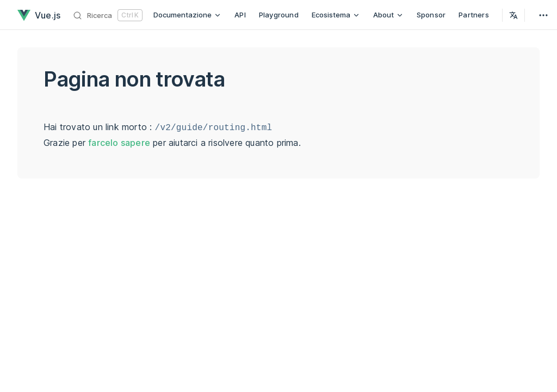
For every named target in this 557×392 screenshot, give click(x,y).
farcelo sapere (119, 142)
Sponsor (431, 14)
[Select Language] (513, 15)
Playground (279, 14)
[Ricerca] (108, 15)
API (240, 14)
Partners (474, 14)
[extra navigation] (543, 15)
